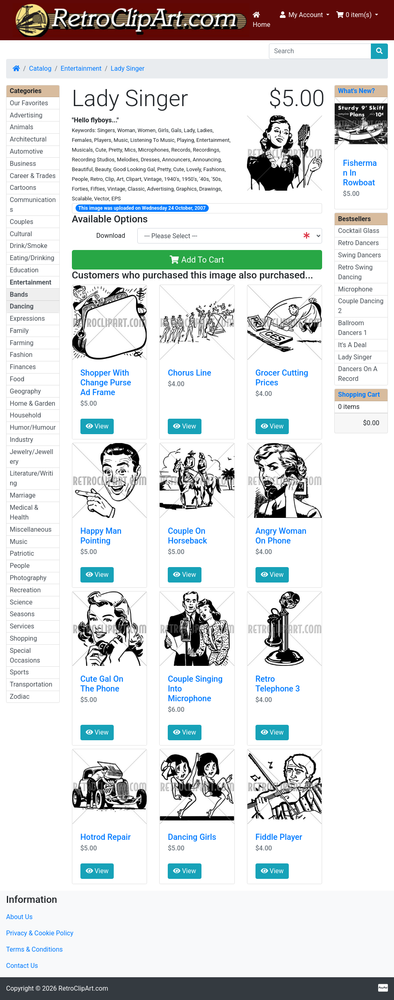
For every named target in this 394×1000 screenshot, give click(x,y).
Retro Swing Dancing (355, 272)
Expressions (27, 318)
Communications (33, 204)
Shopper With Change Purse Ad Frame (105, 382)
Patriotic (22, 553)
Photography (28, 578)
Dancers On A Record (357, 374)
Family (19, 331)
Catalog (40, 68)
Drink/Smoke (28, 246)
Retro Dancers (358, 243)
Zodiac (20, 696)
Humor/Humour (33, 427)
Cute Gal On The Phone (101, 683)
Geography (25, 391)
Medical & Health (24, 512)
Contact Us (22, 966)
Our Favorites (29, 103)
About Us (19, 917)
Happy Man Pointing (101, 536)
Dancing (22, 306)
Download (110, 235)
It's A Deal (352, 345)
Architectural (28, 139)
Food (17, 379)
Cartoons (23, 187)
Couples (21, 222)
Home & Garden (32, 403)
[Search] (320, 51)
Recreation (25, 590)
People (20, 566)
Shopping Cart (359, 394)
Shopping (23, 638)
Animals (21, 127)
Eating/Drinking (32, 258)
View (97, 426)
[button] (304, 15)
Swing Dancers (359, 255)
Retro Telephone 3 (277, 683)
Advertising (26, 115)
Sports (19, 672)
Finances (23, 367)
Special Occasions (25, 655)
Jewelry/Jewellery (31, 456)
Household (25, 415)
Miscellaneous (31, 529)
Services (22, 626)
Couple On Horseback (187, 536)
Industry (21, 439)
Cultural (21, 234)
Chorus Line (189, 373)
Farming (21, 343)
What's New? (356, 91)
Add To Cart (197, 260)
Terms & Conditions (34, 949)
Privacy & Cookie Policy (40, 933)
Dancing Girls (192, 837)
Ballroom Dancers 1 (352, 328)
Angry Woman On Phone (281, 536)
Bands (19, 294)
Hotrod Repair (105, 837)
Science (21, 602)
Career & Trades (33, 176)
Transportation (31, 684)
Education (24, 270)
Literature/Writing (31, 478)
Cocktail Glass (358, 231)
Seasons (22, 614)
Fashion (21, 355)
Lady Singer (128, 68)
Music (18, 542)
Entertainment (81, 68)
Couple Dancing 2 (360, 306)
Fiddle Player (278, 837)
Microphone (355, 289)
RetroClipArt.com (83, 988)
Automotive (26, 151)
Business (23, 163)
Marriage (23, 495)
